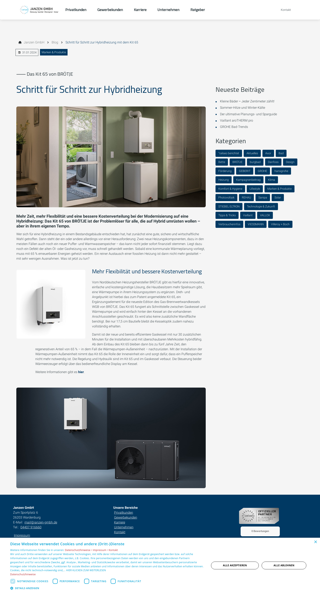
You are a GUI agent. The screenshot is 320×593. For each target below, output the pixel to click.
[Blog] (55, 42)
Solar (277, 197)
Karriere (119, 522)
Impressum (22, 535)
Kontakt (119, 532)
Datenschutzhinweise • (79, 550)
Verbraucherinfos (229, 224)
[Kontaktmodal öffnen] (283, 10)
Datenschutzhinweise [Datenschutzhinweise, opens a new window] (23, 574)
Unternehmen (123, 527)
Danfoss (273, 162)
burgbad (255, 162)
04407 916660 (30, 527)
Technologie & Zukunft (261, 206)
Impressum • (101, 550)
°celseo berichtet (228, 153)
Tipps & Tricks (227, 215)
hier (81, 372)
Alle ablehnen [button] (284, 565)
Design (290, 162)
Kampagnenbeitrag (248, 179)
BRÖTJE (237, 162)
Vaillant (248, 215)
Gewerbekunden (125, 517)
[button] (107, 588)
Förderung (225, 171)
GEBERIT (244, 171)
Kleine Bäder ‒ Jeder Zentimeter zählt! (247, 101)
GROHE (262, 171)
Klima (271, 179)
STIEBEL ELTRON (229, 206)
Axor (268, 153)
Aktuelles (252, 153)
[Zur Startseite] (39, 10)
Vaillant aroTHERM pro (236, 120)
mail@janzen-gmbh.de (40, 522)
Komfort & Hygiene (230, 188)
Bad (281, 153)
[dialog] (160, 565)
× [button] (315, 542)
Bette (221, 162)
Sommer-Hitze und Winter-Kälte (242, 108)
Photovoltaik (226, 197)
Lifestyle (255, 188)
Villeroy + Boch (280, 224)
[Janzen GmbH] (34, 42)
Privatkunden (123, 512)
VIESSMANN (256, 224)
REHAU (246, 197)
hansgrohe (281, 171)
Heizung (223, 179)
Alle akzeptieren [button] (235, 565)
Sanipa (262, 197)
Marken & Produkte (54, 52)
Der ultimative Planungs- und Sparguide (248, 114)
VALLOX (265, 215)
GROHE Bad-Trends (234, 127)
